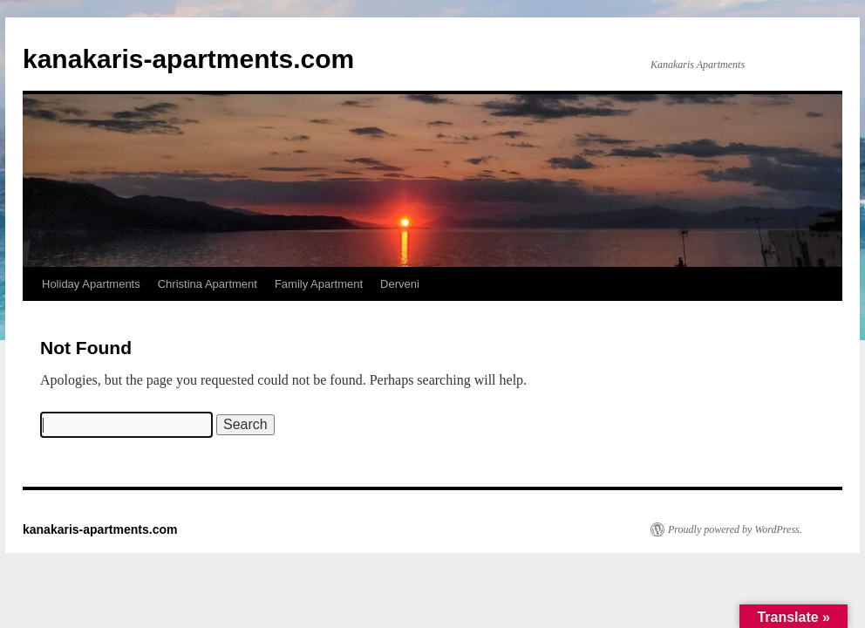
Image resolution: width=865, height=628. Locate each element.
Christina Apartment (207, 283)
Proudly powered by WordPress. (735, 529)
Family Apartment (319, 283)
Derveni (399, 283)
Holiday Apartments (91, 283)
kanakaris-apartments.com (188, 58)
